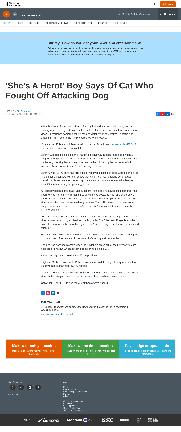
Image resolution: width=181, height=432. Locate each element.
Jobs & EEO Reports (72, 417)
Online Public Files (71, 414)
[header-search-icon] (157, 7)
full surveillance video (81, 282)
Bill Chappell (24, 117)
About (66, 388)
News (20, 29)
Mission (66, 394)
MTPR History (69, 396)
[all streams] (168, 20)
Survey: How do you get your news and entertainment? (95, 49)
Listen (7, 29)
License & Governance (73, 408)
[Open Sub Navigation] (13, 29)
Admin (66, 403)
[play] (6, 20)
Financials (67, 410)
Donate (171, 7)
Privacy (66, 400)
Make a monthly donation (34, 352)
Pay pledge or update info (147, 352)
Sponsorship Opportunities (75, 398)
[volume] (14, 20)
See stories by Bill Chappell (57, 320)
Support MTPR (83, 29)
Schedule (121, 29)
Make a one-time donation (90, 352)
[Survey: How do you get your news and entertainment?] (22, 54)
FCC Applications (70, 412)
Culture (34, 29)
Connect (103, 29)
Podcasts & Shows (57, 29)
